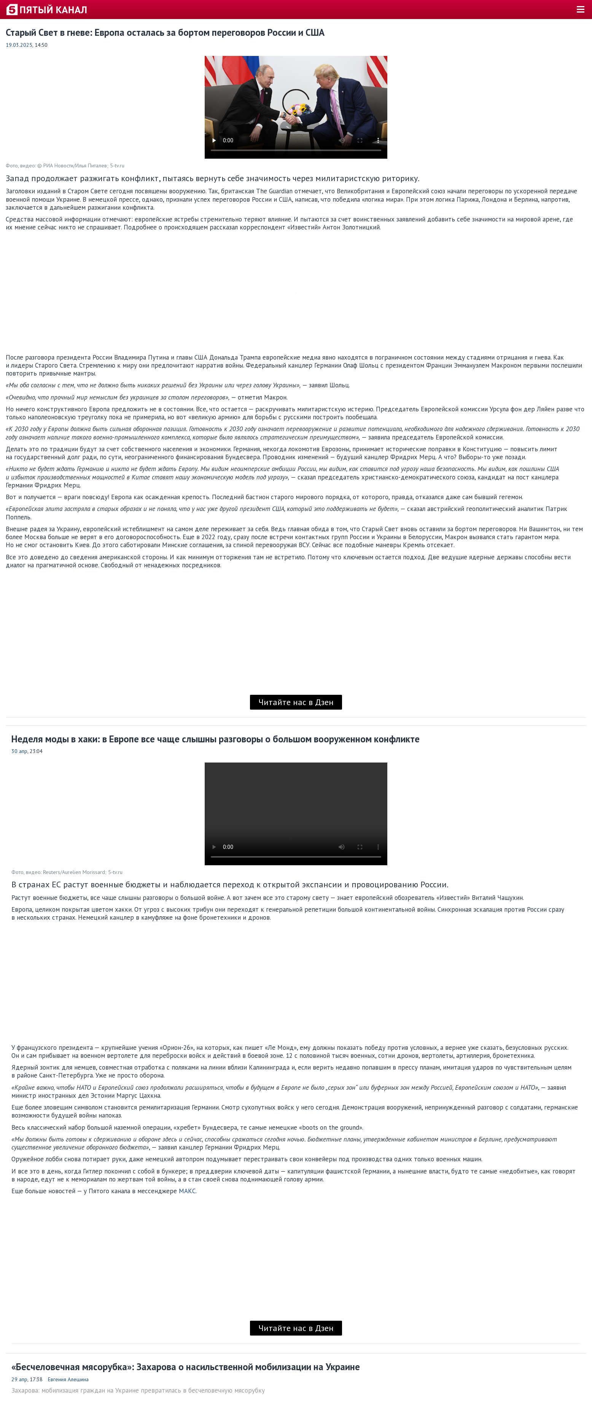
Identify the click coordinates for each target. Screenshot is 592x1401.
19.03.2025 (19, 44)
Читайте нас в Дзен (296, 702)
